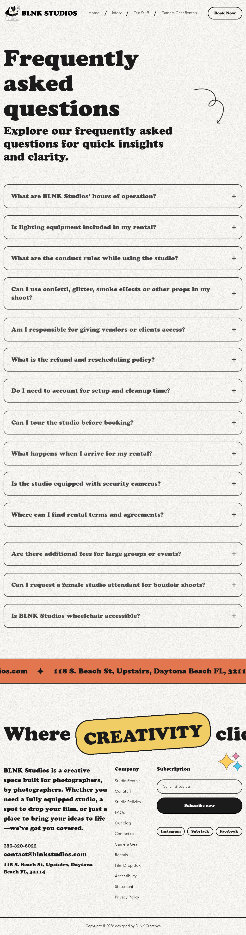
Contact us (124, 834)
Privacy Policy (127, 897)
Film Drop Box (128, 866)
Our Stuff (141, 13)
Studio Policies (128, 802)
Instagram (171, 831)
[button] (116, 13)
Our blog (123, 823)
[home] (41, 13)
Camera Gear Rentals (179, 13)
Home (94, 13)
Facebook (229, 831)
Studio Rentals (127, 781)
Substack (200, 831)
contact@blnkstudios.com (45, 854)
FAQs (120, 813)
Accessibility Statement (126, 881)
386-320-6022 (20, 846)
